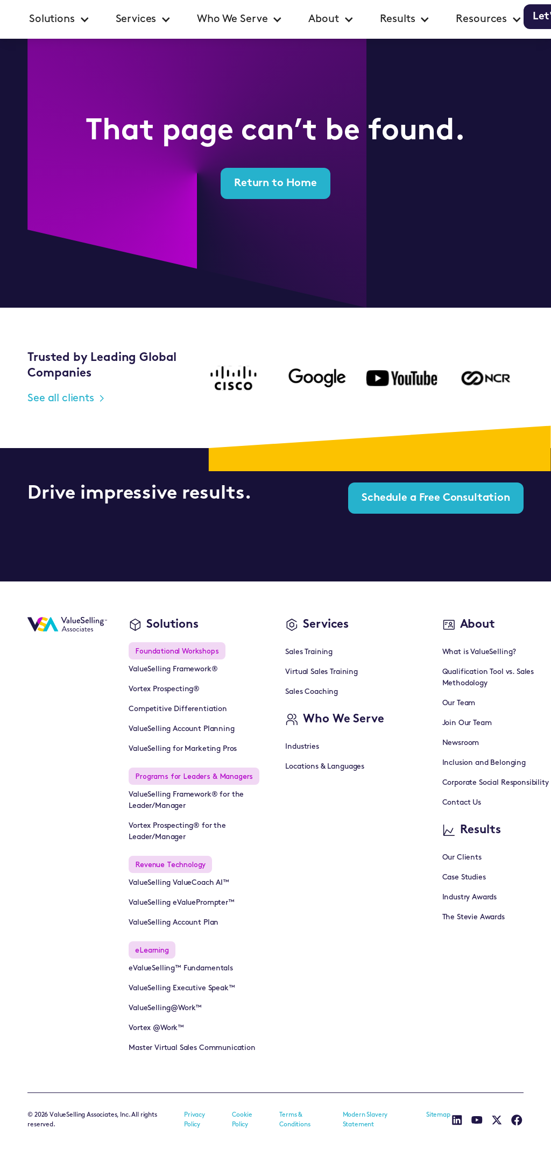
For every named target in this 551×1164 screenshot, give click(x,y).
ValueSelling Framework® (173, 669)
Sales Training (309, 652)
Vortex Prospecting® (164, 689)
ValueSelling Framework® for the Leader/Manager (186, 800)
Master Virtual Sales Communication (192, 1048)
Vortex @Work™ (156, 1028)
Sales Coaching (311, 692)
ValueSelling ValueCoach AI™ (179, 883)
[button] (59, 19)
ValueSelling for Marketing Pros (183, 749)
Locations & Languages (324, 767)
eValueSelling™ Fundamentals (181, 968)
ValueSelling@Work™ (165, 1008)
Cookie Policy (242, 1120)
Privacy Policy (194, 1120)
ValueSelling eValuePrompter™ (182, 903)
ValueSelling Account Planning (181, 729)
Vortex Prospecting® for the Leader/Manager (177, 831)
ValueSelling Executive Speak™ (182, 988)
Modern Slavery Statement (365, 1120)
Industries (302, 747)
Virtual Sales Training (321, 672)
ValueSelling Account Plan (173, 923)
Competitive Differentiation (178, 709)
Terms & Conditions (294, 1120)
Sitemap (438, 1115)
